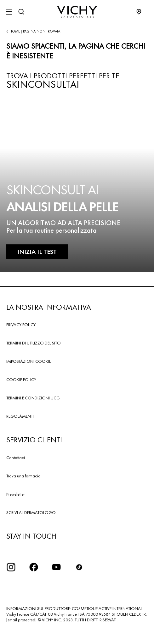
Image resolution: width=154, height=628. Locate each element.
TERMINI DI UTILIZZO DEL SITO (33, 343)
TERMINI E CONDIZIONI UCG (33, 398)
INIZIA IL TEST (37, 252)
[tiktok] (79, 567)
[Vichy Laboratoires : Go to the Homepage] (77, 12)
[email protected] (21, 620)
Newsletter (15, 494)
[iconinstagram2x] (11, 567)
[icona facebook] (33, 567)
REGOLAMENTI (20, 416)
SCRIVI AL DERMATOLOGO (31, 512)
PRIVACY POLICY (21, 324)
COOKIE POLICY (21, 379)
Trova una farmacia (23, 476)
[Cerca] (21, 11)
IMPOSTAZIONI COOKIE (28, 361)
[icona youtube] (56, 567)
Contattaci (15, 457)
